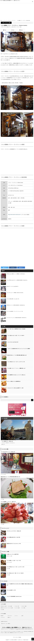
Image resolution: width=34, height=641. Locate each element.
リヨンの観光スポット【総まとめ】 (7, 441)
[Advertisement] (17, 11)
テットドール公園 (10, 607)
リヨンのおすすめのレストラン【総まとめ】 (8, 451)
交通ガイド (9, 617)
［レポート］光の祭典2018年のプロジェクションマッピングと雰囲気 (18, 348)
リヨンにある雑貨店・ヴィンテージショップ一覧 (15, 311)
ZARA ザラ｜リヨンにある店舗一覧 (12, 286)
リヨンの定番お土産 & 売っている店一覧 (13, 537)
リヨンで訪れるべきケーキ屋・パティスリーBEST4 (15, 335)
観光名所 (2, 615)
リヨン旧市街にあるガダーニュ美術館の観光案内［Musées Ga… (17, 280)
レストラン (16, 615)
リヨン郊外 (2, 609)
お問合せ (9, 623)
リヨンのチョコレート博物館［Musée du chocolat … (15, 292)
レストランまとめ (3, 474)
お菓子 (22, 615)
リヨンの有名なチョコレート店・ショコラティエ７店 (16, 361)
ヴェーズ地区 (23, 607)
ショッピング (2, 617)
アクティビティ (10, 615)
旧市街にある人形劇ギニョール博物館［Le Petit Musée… (16, 273)
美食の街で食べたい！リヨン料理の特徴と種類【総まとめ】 (10, 476)
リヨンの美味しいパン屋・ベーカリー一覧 (13, 560)
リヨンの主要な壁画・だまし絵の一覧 (13, 298)
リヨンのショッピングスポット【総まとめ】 (14, 530)
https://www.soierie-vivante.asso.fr (14, 214)
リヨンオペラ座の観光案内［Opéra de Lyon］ (14, 596)
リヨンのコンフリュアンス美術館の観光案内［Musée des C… (17, 317)
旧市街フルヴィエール (4, 607)
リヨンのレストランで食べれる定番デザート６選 (15, 387)
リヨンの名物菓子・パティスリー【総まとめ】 (8, 501)
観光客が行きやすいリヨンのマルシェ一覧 (13, 543)
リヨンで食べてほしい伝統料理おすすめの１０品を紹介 (16, 328)
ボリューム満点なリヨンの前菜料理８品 (13, 381)
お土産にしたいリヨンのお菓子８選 (12, 554)
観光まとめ (3, 444)
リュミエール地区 (17, 607)
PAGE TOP (32, 639)
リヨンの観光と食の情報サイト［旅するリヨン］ (17, 627)
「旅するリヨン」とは (4, 623)
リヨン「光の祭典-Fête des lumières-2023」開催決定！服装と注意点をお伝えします (20, 584)
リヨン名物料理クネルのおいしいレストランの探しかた (16, 374)
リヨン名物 (2, 499)
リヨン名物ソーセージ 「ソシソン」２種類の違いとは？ (16, 368)
